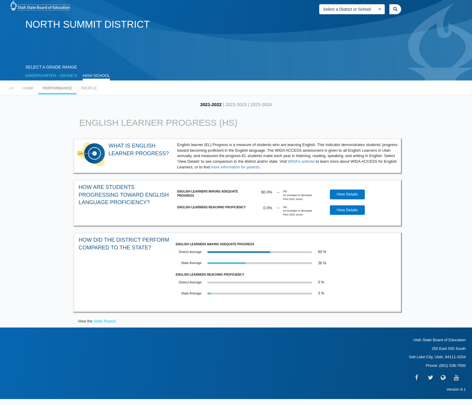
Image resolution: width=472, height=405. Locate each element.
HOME (28, 88)
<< (11, 88)
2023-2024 (261, 104)
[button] (352, 9)
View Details (347, 194)
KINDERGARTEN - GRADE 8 (51, 75)
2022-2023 (236, 104)
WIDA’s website (302, 161)
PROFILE (89, 88)
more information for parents (235, 167)
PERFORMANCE (57, 88)
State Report (105, 321)
